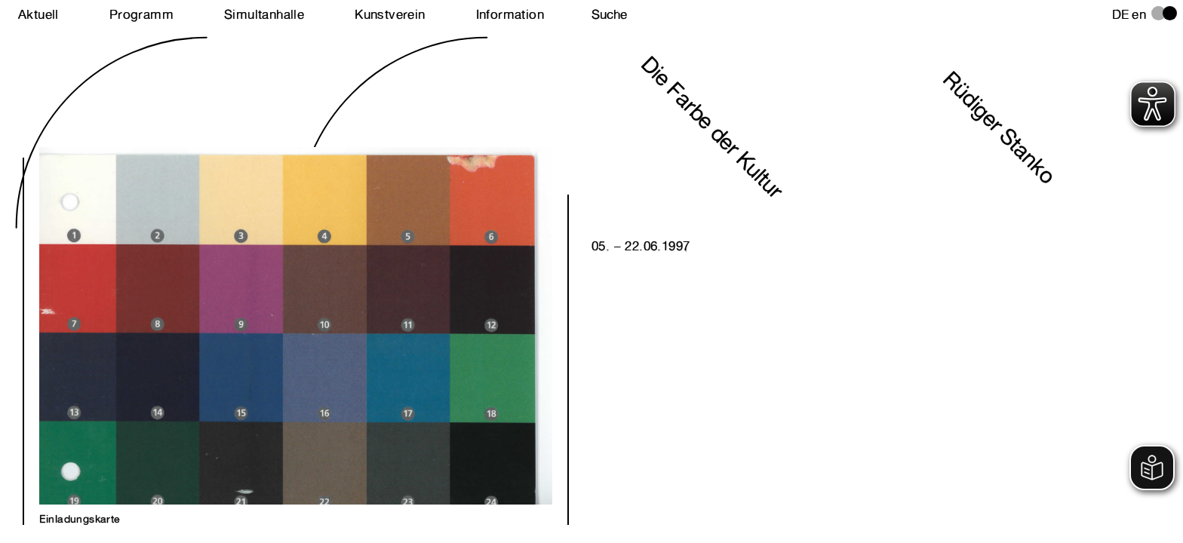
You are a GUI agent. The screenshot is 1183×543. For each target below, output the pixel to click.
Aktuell (38, 14)
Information (510, 14)
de (1120, 14)
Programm (141, 14)
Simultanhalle (264, 14)
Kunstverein (390, 14)
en (1139, 14)
